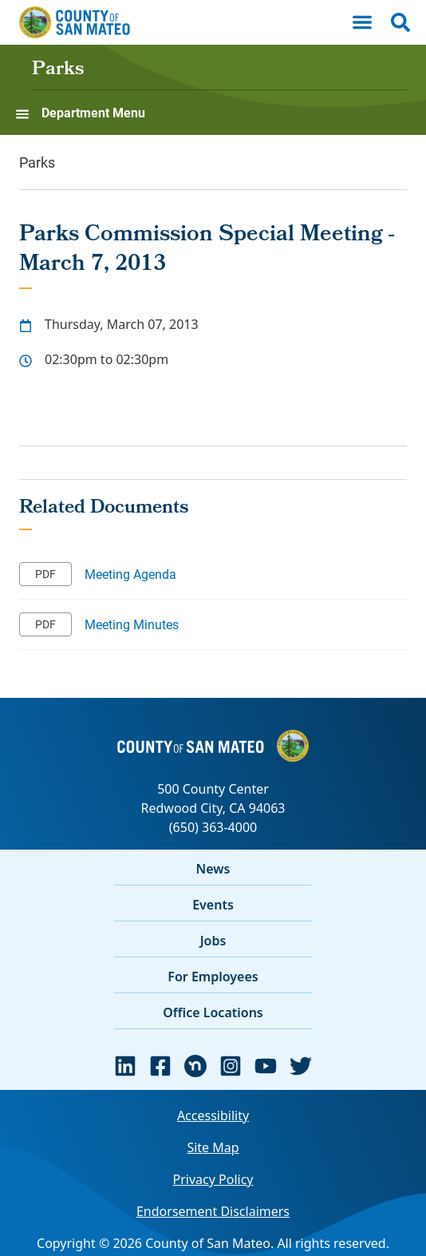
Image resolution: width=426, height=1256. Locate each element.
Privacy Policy (213, 1179)
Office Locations (213, 1012)
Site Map (213, 1147)
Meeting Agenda (130, 573)
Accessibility (213, 1115)
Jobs (213, 940)
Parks (58, 70)
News (213, 869)
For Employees (213, 976)
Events (213, 904)
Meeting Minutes (132, 624)
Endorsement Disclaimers (213, 1211)
